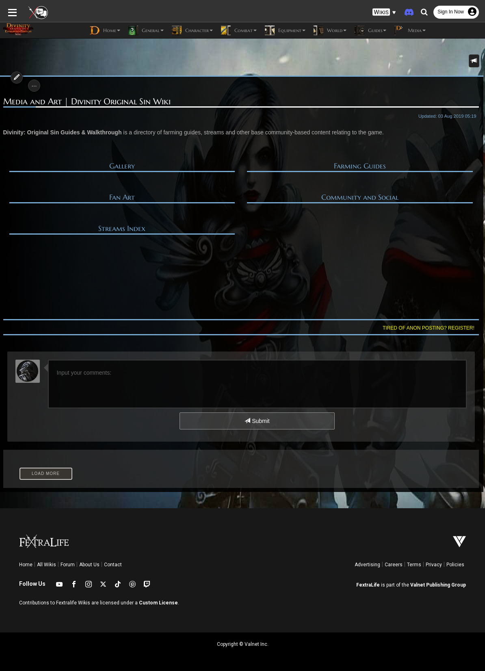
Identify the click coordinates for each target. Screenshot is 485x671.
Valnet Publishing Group (438, 585)
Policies (455, 564)
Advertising (367, 564)
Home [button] (105, 30)
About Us (89, 564)
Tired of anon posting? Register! (428, 328)
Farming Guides (360, 166)
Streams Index (121, 228)
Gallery (122, 166)
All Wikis (46, 564)
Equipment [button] (285, 30)
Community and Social (359, 197)
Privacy (434, 564)
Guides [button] (370, 30)
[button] (384, 12)
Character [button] (192, 30)
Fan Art (122, 197)
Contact (113, 564)
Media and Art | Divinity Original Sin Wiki (87, 101)
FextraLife (368, 585)
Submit (257, 421)
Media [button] (410, 30)
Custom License (158, 603)
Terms (414, 564)
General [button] (146, 30)
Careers (394, 564)
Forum (68, 564)
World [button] (330, 30)
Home (25, 564)
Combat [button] (239, 30)
